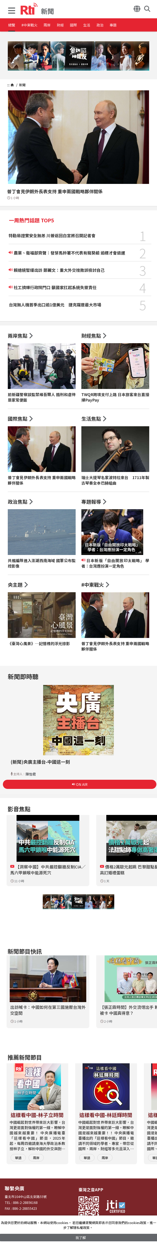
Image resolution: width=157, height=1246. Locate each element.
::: (8, 84)
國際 (96, 25)
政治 (133, 25)
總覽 (12, 25)
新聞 (22, 84)
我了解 (80, 1237)
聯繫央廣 (13, 1187)
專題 (152, 25)
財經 (78, 25)
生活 (115, 25)
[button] (12, 11)
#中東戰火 (36, 25)
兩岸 (60, 25)
